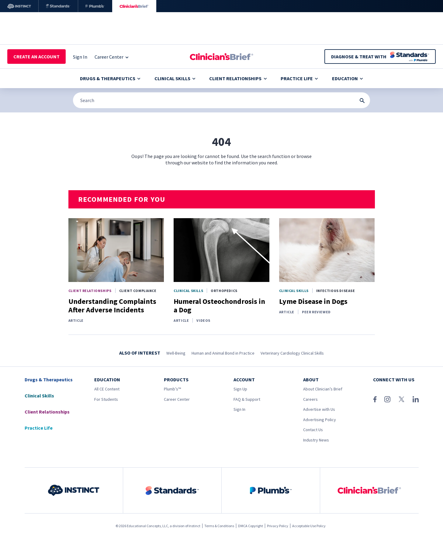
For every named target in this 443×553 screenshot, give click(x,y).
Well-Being (175, 353)
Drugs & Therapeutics (110, 78)
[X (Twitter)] (401, 399)
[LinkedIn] (416, 399)
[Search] (221, 100)
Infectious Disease (335, 290)
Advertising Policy (319, 419)
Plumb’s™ (172, 389)
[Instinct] (19, 6)
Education (347, 78)
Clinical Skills (175, 78)
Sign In (239, 409)
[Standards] (58, 6)
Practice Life (299, 78)
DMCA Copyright (250, 526)
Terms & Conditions (219, 526)
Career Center (177, 399)
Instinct (194, 526)
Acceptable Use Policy (309, 526)
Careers (310, 399)
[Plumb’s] (95, 6)
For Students (106, 399)
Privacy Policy (277, 526)
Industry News (316, 440)
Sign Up (240, 389)
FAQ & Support (247, 399)
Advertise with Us (319, 409)
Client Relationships (238, 78)
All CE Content (106, 389)
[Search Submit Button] (362, 101)
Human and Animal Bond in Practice (223, 353)
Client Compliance (138, 290)
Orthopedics (224, 290)
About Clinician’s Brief (322, 389)
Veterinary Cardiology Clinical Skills (292, 353)
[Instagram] (387, 399)
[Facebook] (375, 399)
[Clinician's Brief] (134, 6)
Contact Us (313, 429)
